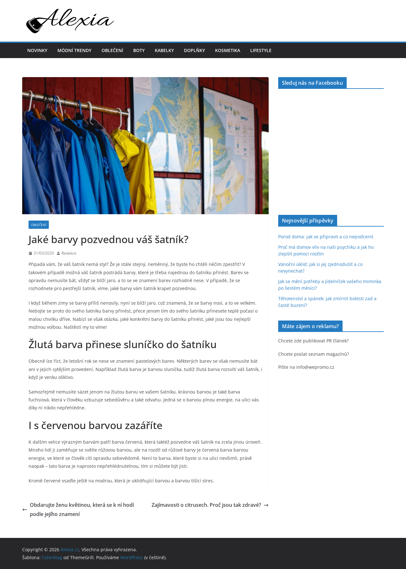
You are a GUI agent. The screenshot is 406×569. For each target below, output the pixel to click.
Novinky (37, 50)
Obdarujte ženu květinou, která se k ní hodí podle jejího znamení (78, 509)
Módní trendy (74, 50)
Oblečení (112, 50)
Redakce (69, 253)
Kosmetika (227, 50)
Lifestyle (261, 50)
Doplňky (194, 50)
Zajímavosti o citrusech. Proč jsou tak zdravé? (210, 504)
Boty (139, 50)
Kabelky (164, 50)
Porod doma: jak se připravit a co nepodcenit (325, 237)
